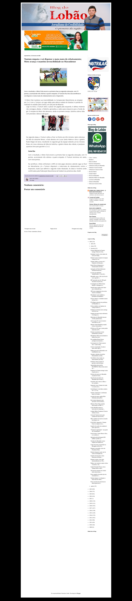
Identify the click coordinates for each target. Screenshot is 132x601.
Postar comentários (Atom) (34, 231)
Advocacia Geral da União (95, 183)
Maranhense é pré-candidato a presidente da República (98, 295)
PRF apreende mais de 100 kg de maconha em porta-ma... (98, 281)
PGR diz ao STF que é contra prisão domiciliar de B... (99, 329)
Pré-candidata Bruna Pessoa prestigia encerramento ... (97, 340)
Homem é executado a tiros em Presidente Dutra (98, 449)
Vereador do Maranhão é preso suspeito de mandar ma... (98, 441)
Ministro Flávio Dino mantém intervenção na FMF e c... (98, 404)
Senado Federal (92, 173)
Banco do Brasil (93, 161)
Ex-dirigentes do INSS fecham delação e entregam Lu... (98, 284)
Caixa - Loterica (93, 157)
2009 (90, 527)
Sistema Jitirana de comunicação (97, 204)
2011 (90, 522)
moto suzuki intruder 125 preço (96, 205)
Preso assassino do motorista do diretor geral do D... (98, 482)
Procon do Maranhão (94, 175)
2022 (90, 496)
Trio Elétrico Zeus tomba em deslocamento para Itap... (97, 358)
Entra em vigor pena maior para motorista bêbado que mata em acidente (96, 226)
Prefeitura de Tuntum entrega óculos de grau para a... (99, 371)
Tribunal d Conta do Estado (95, 167)
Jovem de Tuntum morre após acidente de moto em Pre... (98, 415)
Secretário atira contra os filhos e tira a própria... (98, 382)
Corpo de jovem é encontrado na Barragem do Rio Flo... (98, 445)
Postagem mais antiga (77, 228)
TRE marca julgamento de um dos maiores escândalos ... (99, 292)
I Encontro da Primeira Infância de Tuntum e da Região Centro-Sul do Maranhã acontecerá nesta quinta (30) (97, 219)
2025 (90, 489)
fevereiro (93, 248)
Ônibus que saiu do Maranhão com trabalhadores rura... (99, 351)
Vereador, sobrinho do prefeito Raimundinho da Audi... (98, 355)
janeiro (92, 486)
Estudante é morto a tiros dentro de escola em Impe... (99, 255)
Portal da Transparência (94, 163)
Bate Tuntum (92, 216)
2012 (90, 520)
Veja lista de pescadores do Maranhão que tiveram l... (97, 378)
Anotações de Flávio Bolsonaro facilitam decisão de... (98, 269)
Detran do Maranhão (94, 181)
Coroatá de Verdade (94, 197)
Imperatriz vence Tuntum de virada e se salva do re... (99, 386)
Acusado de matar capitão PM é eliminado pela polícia (98, 397)
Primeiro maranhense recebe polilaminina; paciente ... (97, 332)
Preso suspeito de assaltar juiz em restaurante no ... (98, 475)
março (92, 246)
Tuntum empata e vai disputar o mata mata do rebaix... (98, 478)
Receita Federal (92, 171)
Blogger (78, 593)
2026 (90, 241)
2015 (90, 513)
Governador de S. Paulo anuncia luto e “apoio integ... (98, 344)
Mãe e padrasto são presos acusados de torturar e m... (99, 419)
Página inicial (53, 228)
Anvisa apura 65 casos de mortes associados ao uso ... (98, 321)
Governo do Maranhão (94, 179)
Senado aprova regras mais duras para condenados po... (98, 288)
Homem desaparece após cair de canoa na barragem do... (98, 452)
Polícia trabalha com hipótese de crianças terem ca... (98, 307)
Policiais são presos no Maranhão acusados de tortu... (98, 375)
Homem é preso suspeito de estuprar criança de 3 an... (99, 258)
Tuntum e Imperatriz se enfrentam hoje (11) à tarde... (99, 393)
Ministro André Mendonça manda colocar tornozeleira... (98, 325)
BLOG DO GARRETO (95, 208)
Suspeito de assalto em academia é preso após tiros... (99, 427)
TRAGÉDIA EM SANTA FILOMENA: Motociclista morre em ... (99, 367)
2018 (90, 505)
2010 (90, 524)
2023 (90, 494)
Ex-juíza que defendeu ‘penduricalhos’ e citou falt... (98, 273)
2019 (90, 503)
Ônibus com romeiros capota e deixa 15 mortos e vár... (99, 464)
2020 (90, 501)
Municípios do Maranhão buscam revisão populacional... (98, 318)
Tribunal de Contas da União (96, 169)
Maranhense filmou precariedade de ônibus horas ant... (99, 336)
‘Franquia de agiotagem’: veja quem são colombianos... (99, 430)
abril (92, 243)
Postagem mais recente (30, 228)
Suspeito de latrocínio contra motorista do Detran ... (97, 456)
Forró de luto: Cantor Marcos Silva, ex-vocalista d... (99, 434)
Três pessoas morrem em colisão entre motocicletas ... (98, 471)
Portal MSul (92, 223)
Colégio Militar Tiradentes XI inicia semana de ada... (99, 412)
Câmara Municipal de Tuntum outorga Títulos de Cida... (98, 251)
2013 (90, 517)
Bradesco (91, 159)
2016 (90, 510)
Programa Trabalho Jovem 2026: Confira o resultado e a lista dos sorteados (96, 200)
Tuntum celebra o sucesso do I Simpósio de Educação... (98, 262)
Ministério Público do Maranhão (96, 177)
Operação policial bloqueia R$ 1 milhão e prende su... (98, 438)
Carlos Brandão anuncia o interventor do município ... (98, 408)
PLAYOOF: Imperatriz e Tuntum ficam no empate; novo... (98, 423)
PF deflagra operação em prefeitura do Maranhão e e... (99, 303)
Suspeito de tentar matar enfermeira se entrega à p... (99, 314)
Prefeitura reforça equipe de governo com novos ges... (97, 362)
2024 (90, 491)
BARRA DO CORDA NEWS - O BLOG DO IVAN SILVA (97, 191)
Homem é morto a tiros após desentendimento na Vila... (97, 460)
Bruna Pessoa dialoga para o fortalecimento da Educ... (97, 266)
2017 (90, 508)
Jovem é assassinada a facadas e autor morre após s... (98, 347)
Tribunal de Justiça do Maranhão (97, 165)
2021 (90, 498)
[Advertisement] (98, 560)
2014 (90, 515)
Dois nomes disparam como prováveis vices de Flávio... (98, 401)
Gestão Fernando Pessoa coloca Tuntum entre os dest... (98, 467)
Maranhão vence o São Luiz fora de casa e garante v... (99, 277)
